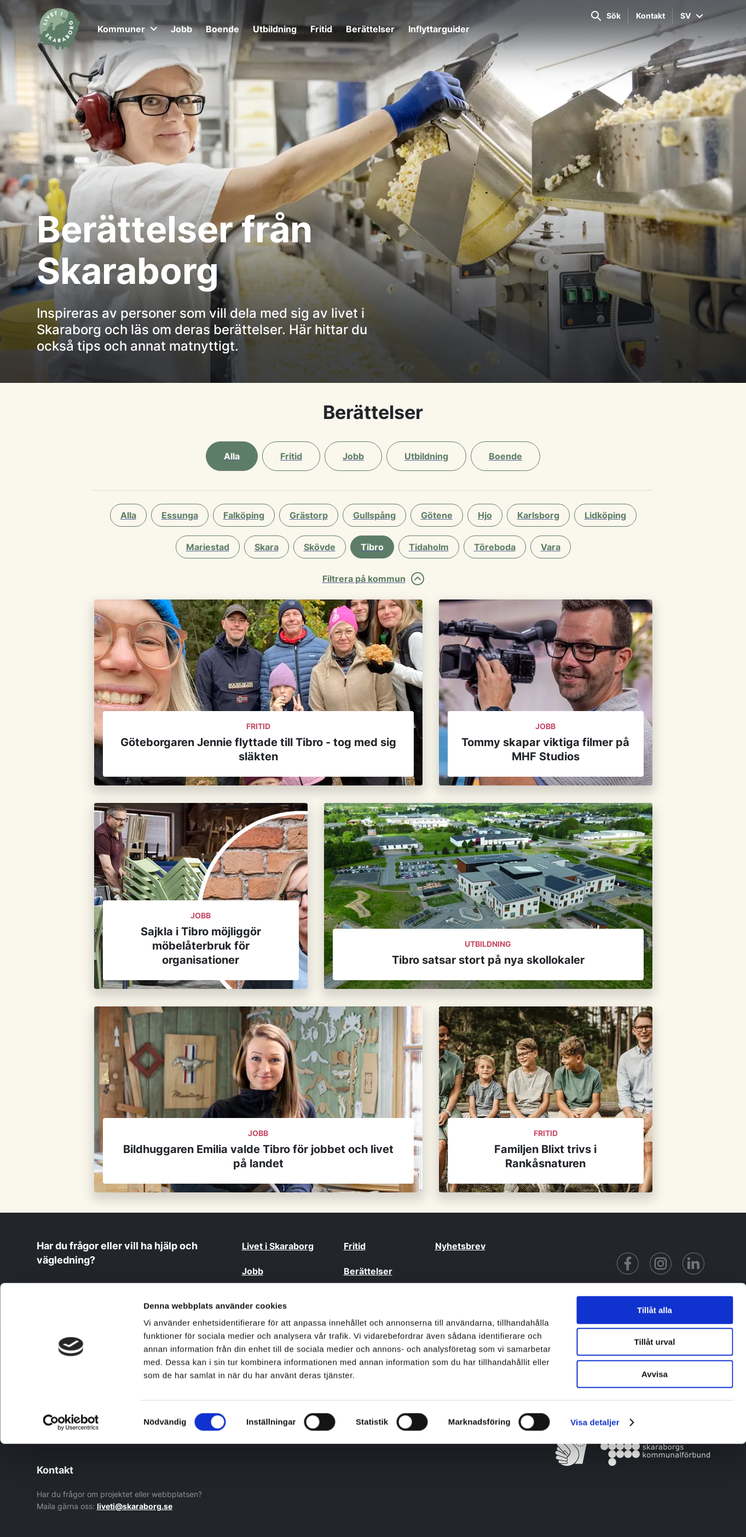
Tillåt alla (654, 1403)
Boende (222, 29)
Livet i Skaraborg (278, 1246)
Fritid (321, 29)
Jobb (181, 29)
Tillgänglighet (525, 1364)
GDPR (483, 1364)
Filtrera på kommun (373, 578)
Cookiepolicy (679, 1364)
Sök (606, 16)
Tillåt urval (654, 1435)
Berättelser (370, 29)
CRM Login (628, 1364)
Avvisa (654, 1467)
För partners (580, 1364)
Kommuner (127, 29)
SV (691, 15)
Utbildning (275, 29)
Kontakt (650, 15)
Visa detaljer (594, 1515)
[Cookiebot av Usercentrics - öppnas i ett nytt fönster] (71, 1515)
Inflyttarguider (439, 29)
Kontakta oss (88, 1296)
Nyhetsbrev (460, 1246)
